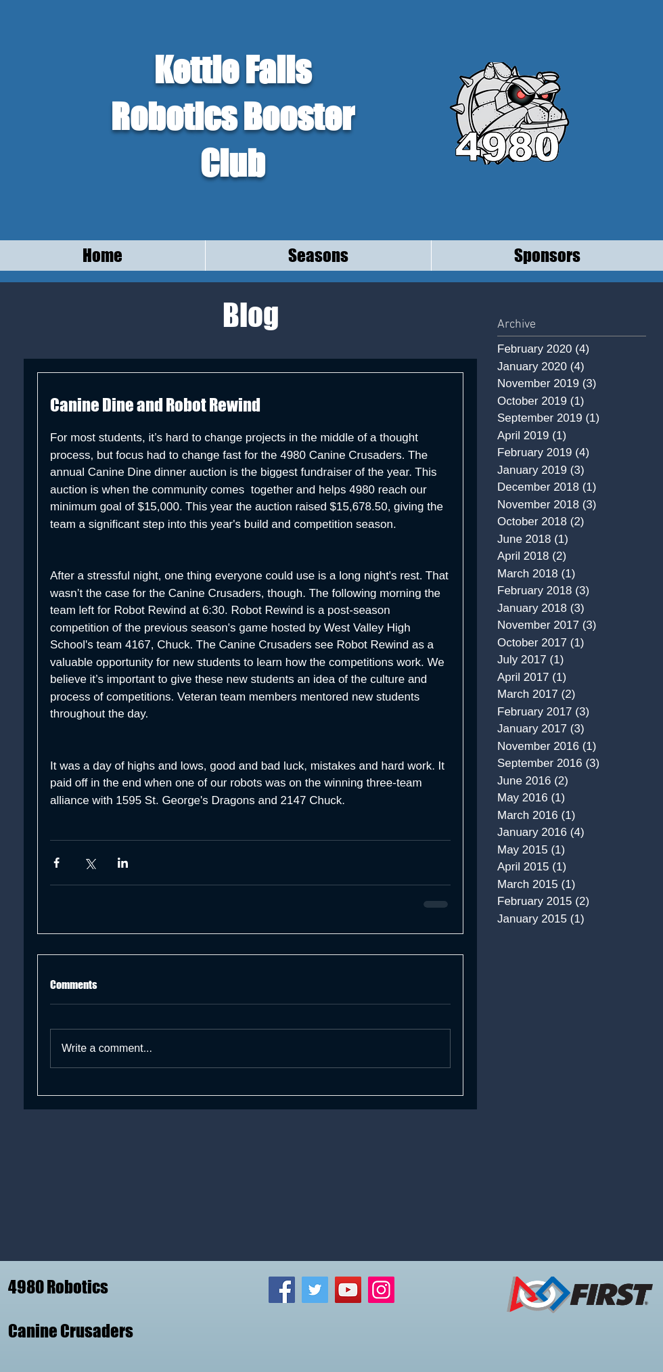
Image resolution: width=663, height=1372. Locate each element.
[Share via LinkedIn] (122, 862)
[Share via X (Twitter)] (89, 862)
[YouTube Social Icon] (348, 1290)
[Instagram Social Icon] (381, 1290)
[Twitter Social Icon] (315, 1290)
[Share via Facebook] (56, 862)
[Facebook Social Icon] (282, 1290)
